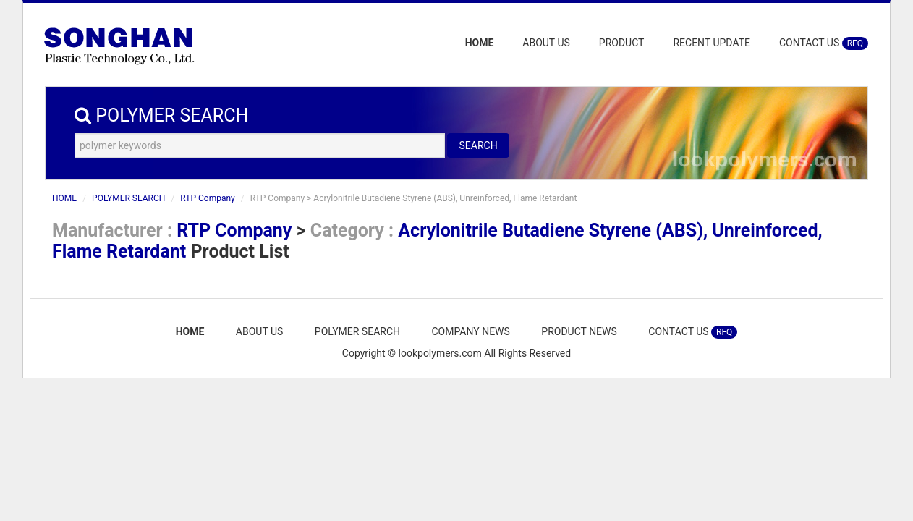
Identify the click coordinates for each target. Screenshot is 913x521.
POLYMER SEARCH (128, 198)
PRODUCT (622, 42)
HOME (479, 42)
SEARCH (478, 145)
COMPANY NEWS (470, 331)
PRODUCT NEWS (579, 331)
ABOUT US (546, 42)
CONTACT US (823, 43)
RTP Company (207, 198)
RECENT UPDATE (711, 42)
